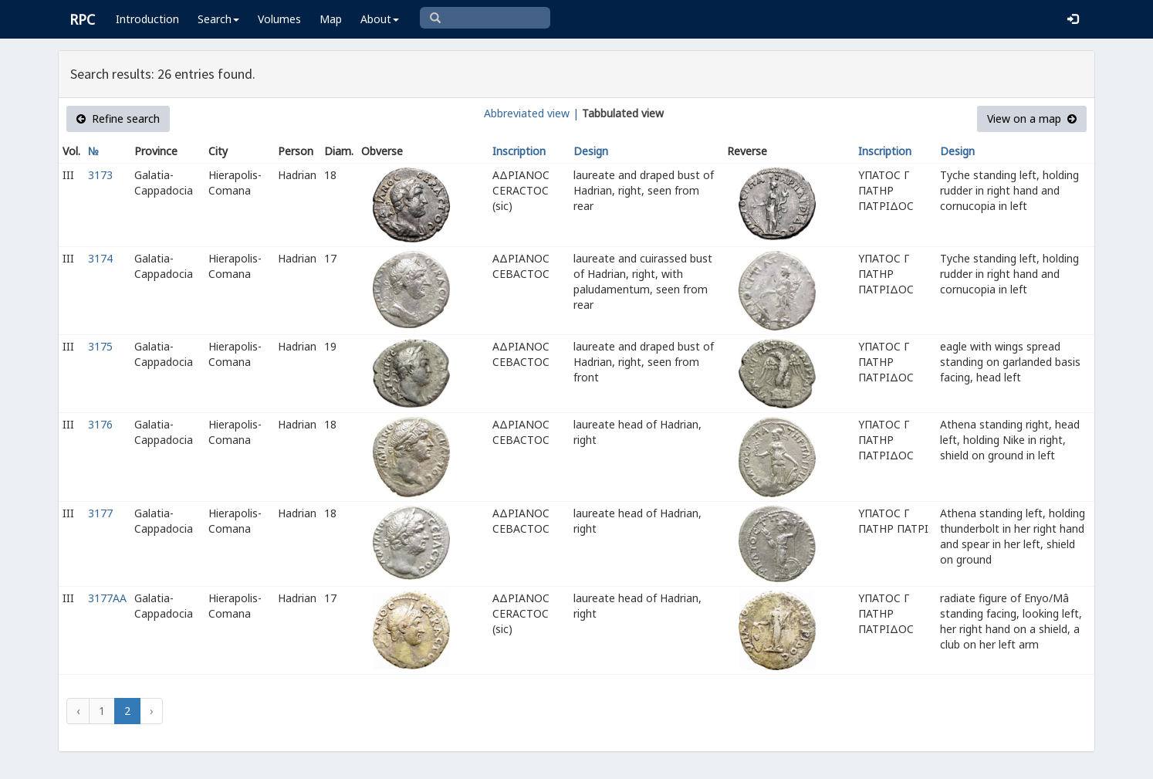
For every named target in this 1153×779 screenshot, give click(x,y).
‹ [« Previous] (77, 710)
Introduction (147, 19)
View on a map (1032, 118)
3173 (100, 175)
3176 (100, 424)
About (379, 19)
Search (218, 19)
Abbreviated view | (531, 113)
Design (590, 151)
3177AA (107, 598)
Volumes (279, 19)
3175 (100, 346)
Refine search (118, 118)
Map (331, 19)
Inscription (519, 151)
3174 (100, 258)
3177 (100, 513)
